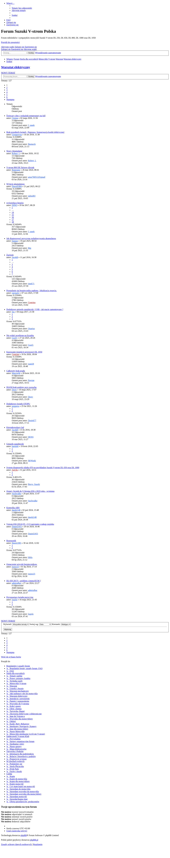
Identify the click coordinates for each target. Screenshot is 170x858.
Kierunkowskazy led (15, 427)
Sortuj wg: (40, 624)
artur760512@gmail (36, 177)
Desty (14, 390)
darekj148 (16, 510)
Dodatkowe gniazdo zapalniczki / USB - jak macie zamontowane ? (34, 309)
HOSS (30, 437)
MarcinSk (16, 373)
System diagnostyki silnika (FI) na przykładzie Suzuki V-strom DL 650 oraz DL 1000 (42, 467)
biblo (30, 557)
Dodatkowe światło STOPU (18, 404)
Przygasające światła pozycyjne (19, 597)
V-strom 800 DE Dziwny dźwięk (20, 167)
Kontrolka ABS (13, 508)
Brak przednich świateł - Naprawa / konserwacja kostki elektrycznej (35, 132)
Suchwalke (16, 493)
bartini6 (15, 446)
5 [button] (6, 95)
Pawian (31, 380)
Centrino (31, 302)
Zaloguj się (19, 47)
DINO (14, 205)
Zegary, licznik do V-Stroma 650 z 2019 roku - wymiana (30, 491)
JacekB (15, 257)
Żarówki (10, 255)
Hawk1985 (16, 543)
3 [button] (6, 90)
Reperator (16, 170)
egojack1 (16, 293)
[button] (10, 99)
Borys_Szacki (34, 484)
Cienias (15, 118)
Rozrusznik (11, 540)
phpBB (24, 835)
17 (13, 219)
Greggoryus (17, 134)
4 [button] (6, 92)
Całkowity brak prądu (15, 371)
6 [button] (6, 97)
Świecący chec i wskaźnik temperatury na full (25, 116)
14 (13, 212)
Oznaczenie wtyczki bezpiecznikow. (21, 564)
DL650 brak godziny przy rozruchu (21, 387)
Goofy (14, 338)
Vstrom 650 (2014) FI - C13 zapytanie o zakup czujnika (30, 524)
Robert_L (16, 153)
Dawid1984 (17, 186)
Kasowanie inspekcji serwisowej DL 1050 (24, 352)
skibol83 (31, 196)
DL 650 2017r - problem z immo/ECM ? (23, 581)
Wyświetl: (16, 624)
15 (13, 215)
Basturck (32, 144)
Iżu (13, 312)
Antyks (15, 470)
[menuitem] (22, 8)
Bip (29, 248)
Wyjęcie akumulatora (15, 184)
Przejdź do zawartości (10, 42)
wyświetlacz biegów (15, 203)
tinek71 (31, 284)
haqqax (15, 241)
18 (13, 222)
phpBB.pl (34, 840)
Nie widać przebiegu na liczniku (20, 335)
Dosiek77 (32, 420)
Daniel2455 (17, 526)
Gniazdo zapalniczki (15, 444)
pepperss (15, 406)
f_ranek (31, 125)
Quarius (31, 328)
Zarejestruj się (31, 47)
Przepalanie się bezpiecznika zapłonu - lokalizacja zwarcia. (31, 290)
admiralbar (16, 583)
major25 (15, 567)
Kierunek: (61, 624)
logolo (14, 599)
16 (13, 217)
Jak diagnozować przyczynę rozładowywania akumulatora (31, 238)
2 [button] (6, 87)
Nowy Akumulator (14, 151)
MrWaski (32, 460)
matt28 (31, 364)
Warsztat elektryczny (15, 67)
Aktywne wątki (7, 47)
